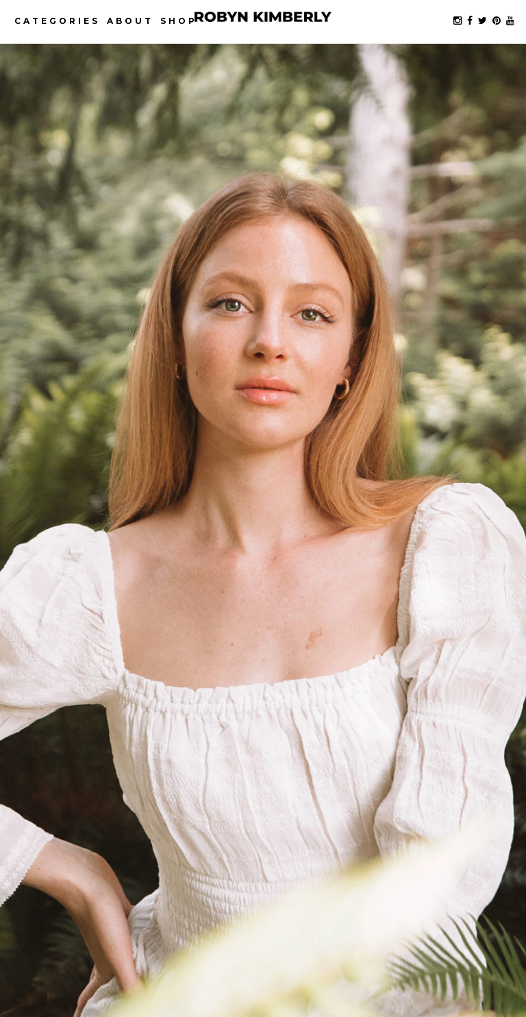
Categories (57, 21)
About (130, 21)
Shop (178, 21)
